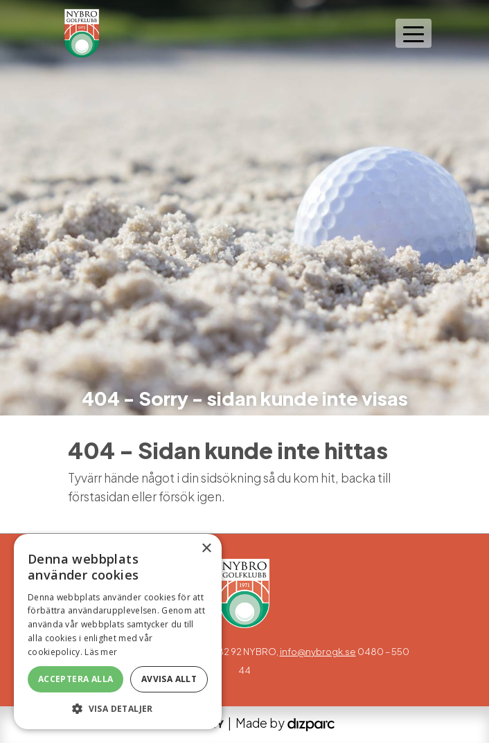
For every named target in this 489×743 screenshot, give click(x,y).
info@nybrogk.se (318, 651)
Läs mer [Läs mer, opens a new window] (101, 652)
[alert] (118, 631)
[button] (118, 708)
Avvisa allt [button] (169, 679)
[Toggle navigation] (413, 33)
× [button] (206, 549)
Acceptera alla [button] (76, 679)
